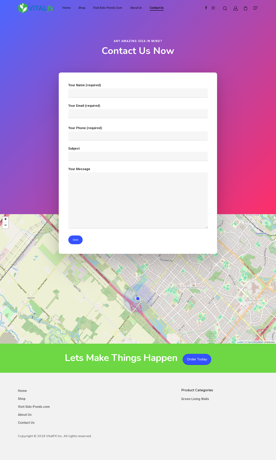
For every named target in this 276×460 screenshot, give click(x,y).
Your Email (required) (138, 111)
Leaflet (240, 342)
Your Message (138, 198)
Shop (81, 7)
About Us (136, 7)
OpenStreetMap (255, 342)
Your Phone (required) (138, 133)
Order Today (197, 359)
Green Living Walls (195, 399)
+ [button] (5, 220)
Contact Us (157, 7)
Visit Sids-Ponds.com (107, 7)
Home (66, 7)
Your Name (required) (138, 91)
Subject (138, 154)
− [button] (5, 226)
